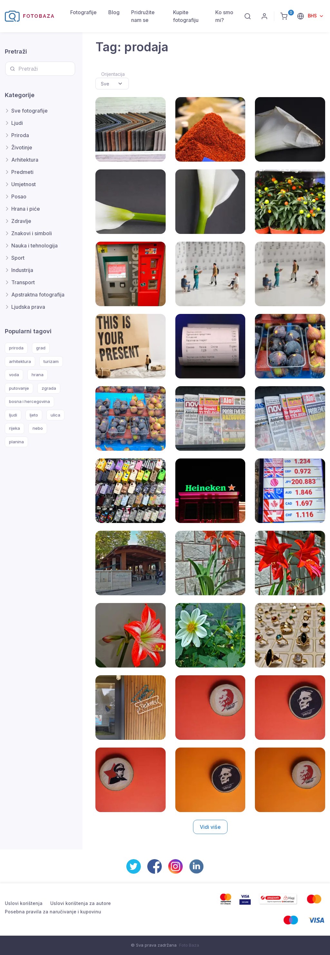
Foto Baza (189, 945)
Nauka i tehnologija (34, 245)
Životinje (21, 147)
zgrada (49, 388)
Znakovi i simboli (31, 233)
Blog (114, 12)
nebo (38, 428)
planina (16, 441)
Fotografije (83, 12)
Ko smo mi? (224, 16)
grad (40, 347)
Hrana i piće (25, 209)
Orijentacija (113, 74)
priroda (16, 347)
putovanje (19, 388)
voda (14, 374)
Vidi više (210, 827)
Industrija (22, 270)
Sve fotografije (29, 110)
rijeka (14, 428)
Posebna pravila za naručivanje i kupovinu (53, 911)
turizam (51, 361)
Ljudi (17, 123)
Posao (18, 196)
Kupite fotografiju (186, 16)
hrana (38, 374)
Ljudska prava (28, 307)
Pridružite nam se (143, 16)
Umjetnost (23, 184)
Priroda (20, 135)
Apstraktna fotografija (37, 294)
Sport (17, 258)
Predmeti (22, 172)
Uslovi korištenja (24, 903)
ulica (55, 414)
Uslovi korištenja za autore (80, 903)
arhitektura (20, 361)
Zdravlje (21, 221)
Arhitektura (24, 159)
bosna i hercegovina (29, 401)
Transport (23, 282)
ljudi (13, 414)
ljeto (34, 414)
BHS (313, 15)
